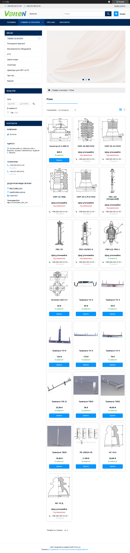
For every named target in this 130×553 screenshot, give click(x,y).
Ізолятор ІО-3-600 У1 (59, 146)
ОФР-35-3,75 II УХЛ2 (86, 197)
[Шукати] (108, 13)
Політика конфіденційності (78, 549)
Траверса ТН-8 (59, 351)
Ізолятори (11, 65)
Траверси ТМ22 (112, 401)
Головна (11, 22)
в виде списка (124, 110)
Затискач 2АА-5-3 (59, 300)
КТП (9, 54)
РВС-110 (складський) (113, 198)
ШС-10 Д (59, 503)
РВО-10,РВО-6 (86, 249)
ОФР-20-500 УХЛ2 (86, 146)
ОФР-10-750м (59, 197)
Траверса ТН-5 (86, 351)
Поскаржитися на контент (58, 549)
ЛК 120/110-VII (86, 452)
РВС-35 (59, 249)
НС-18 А (112, 452)
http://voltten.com (15, 188)
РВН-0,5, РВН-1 (113, 249)
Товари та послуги (30, 22)
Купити (59, 160)
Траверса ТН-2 (86, 300)
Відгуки (10, 81)
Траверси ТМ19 (86, 401)
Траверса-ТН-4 (113, 300)
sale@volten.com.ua (17, 192)
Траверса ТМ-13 (59, 401)
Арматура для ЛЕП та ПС (18, 70)
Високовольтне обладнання (19, 49)
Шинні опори (12, 60)
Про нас (51, 22)
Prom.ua (77, 547)
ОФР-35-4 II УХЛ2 (113, 146)
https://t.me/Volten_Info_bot (17, 202)
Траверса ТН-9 (113, 351)
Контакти (64, 22)
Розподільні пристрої (16, 44)
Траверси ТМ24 (59, 452)
